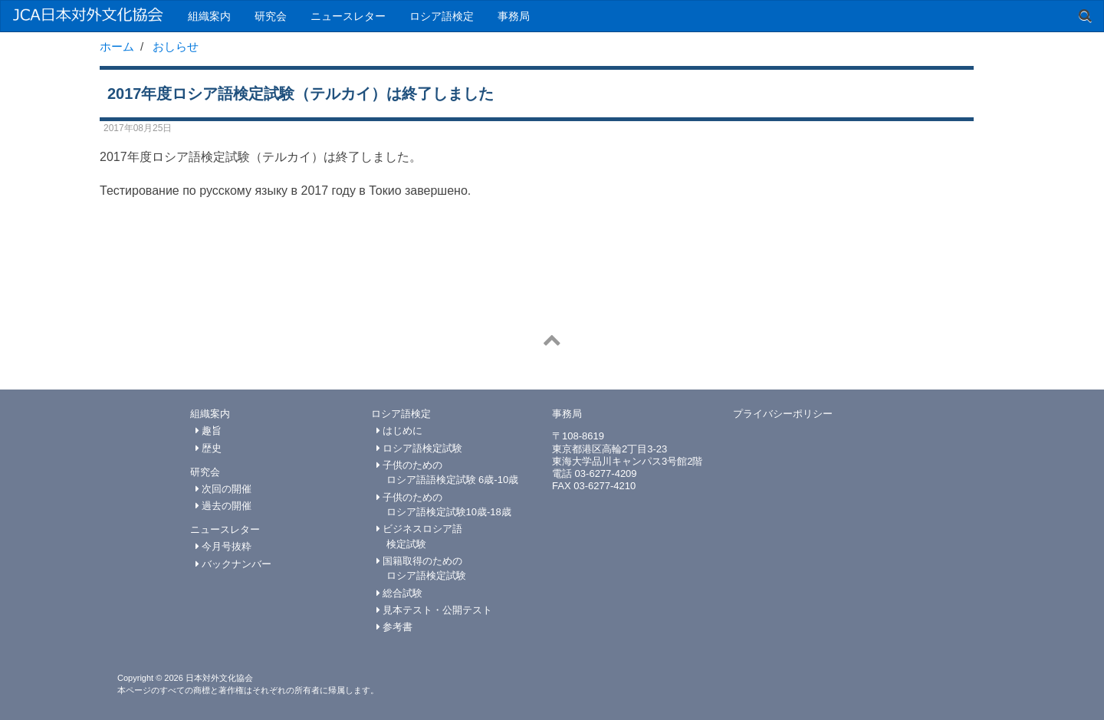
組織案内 (209, 16)
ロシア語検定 (441, 16)
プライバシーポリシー (783, 413)
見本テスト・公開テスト (434, 610)
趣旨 (209, 430)
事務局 (514, 16)
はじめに (399, 430)
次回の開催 (224, 489)
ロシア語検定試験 (419, 448)
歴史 (209, 448)
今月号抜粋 (224, 546)
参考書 (394, 627)
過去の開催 (224, 505)
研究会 (271, 16)
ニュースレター (348, 16)
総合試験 (399, 593)
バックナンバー (234, 564)
